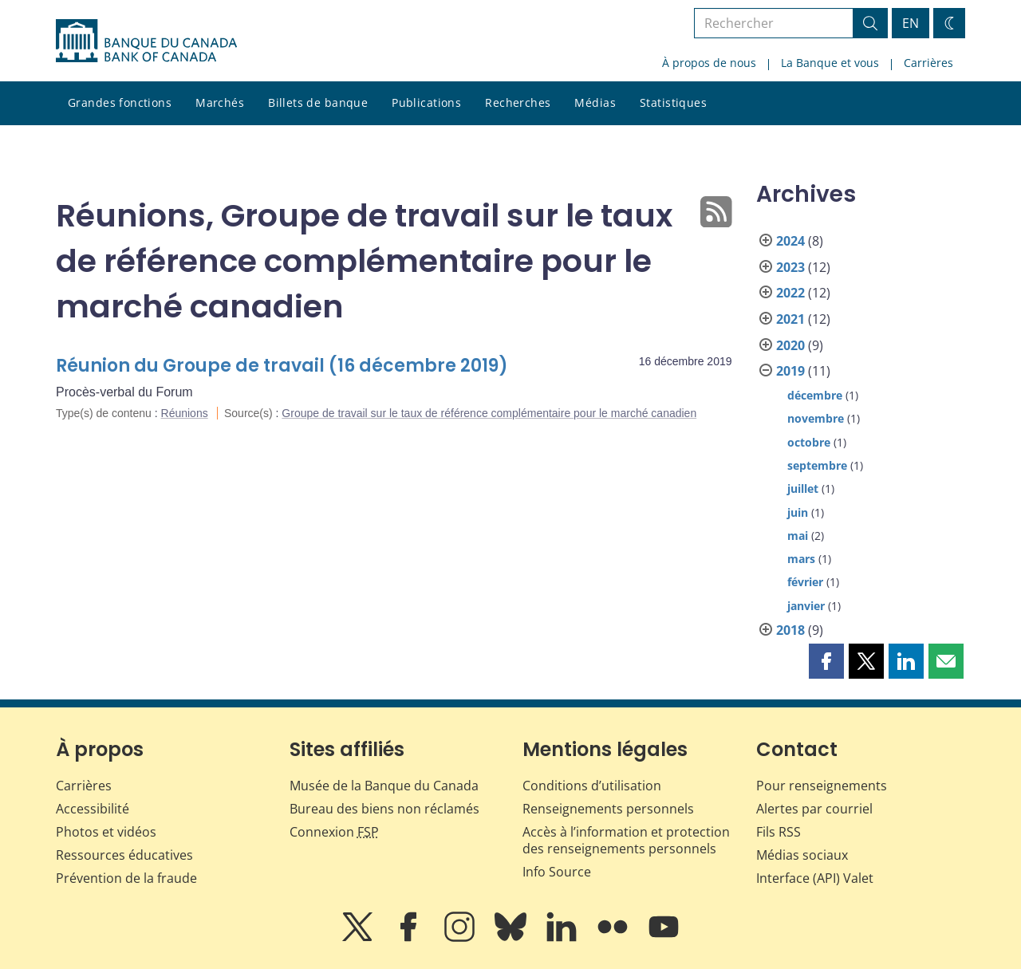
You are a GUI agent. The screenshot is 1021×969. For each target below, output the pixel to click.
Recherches (517, 102)
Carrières (928, 62)
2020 (790, 345)
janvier (806, 605)
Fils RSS (778, 832)
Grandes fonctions (119, 102)
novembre (815, 418)
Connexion (334, 832)
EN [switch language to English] (910, 23)
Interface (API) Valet (814, 878)
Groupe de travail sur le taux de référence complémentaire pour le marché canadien (489, 413)
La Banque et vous (830, 62)
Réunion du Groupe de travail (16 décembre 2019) (282, 365)
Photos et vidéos (106, 832)
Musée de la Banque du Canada (384, 785)
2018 (790, 630)
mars (801, 558)
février (805, 581)
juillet (802, 488)
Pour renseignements (821, 785)
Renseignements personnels (608, 808)
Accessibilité (92, 808)
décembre (814, 395)
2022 (790, 292)
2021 (790, 319)
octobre (808, 442)
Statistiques (673, 102)
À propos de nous (709, 62)
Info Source (556, 871)
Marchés (219, 102)
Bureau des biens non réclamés (384, 808)
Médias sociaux (802, 855)
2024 (790, 241)
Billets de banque (318, 102)
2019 (790, 371)
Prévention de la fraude (126, 878)
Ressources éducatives (124, 855)
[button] (826, 661)
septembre (817, 465)
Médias (595, 102)
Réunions (184, 413)
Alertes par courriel (814, 808)
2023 (790, 267)
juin (797, 512)
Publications (426, 102)
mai (797, 535)
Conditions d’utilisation (591, 785)
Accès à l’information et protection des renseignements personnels (626, 840)
